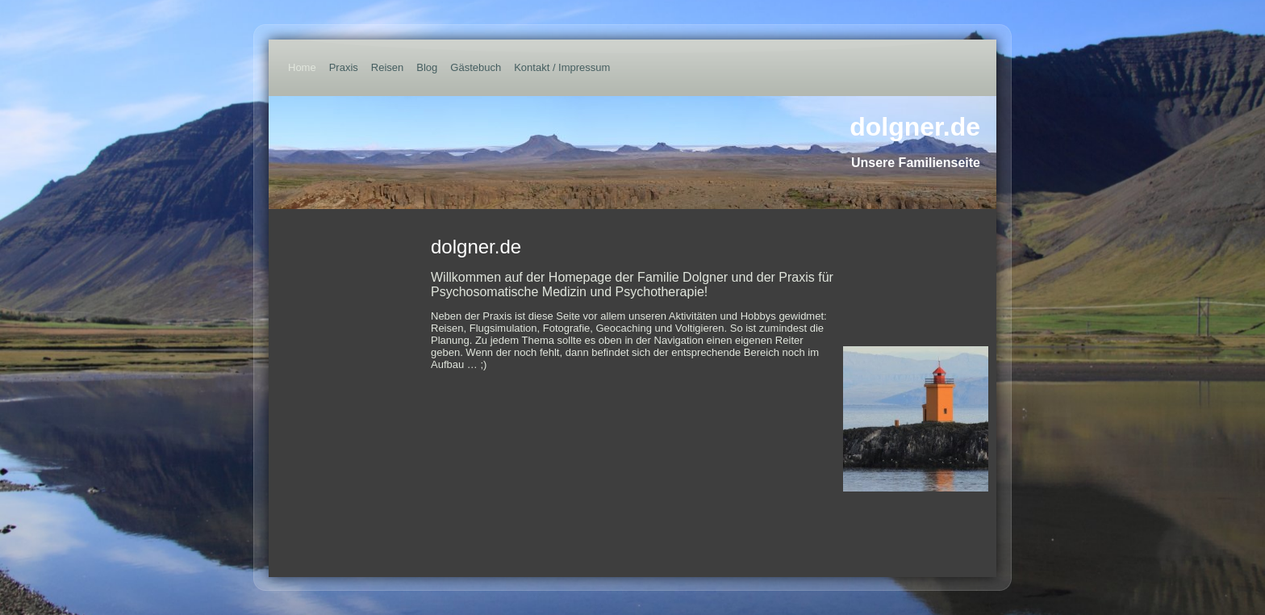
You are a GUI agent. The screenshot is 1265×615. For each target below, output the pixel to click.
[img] (632, 152)
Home (302, 67)
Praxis (343, 67)
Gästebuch (475, 67)
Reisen (387, 67)
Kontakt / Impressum (562, 67)
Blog (426, 67)
